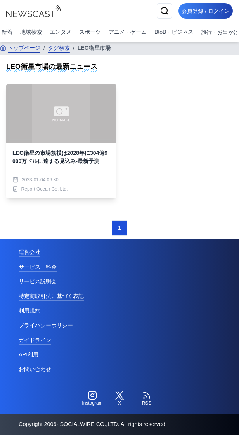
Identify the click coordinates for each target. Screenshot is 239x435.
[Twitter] (119, 398)
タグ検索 (59, 48)
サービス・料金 (38, 267)
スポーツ (90, 32)
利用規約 (29, 310)
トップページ (20, 48)
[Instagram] (92, 398)
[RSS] (146, 398)
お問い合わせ (35, 369)
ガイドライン (35, 340)
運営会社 (29, 252)
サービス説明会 (38, 281)
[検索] (164, 11)
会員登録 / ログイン (206, 11)
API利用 (28, 354)
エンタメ (60, 32)
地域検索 (31, 32)
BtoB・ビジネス (173, 32)
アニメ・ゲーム (128, 32)
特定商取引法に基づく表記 (51, 296)
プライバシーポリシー (46, 325)
